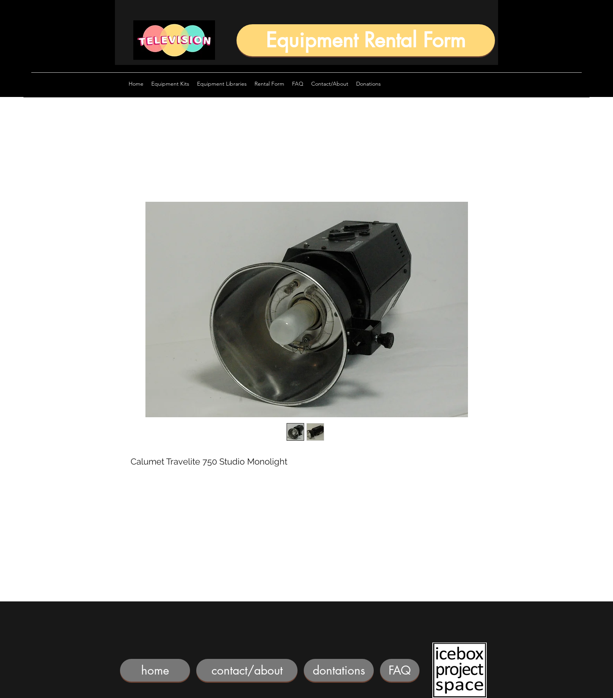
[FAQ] (399, 670)
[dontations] (339, 670)
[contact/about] (247, 670)
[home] (155, 670)
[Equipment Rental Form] (366, 40)
